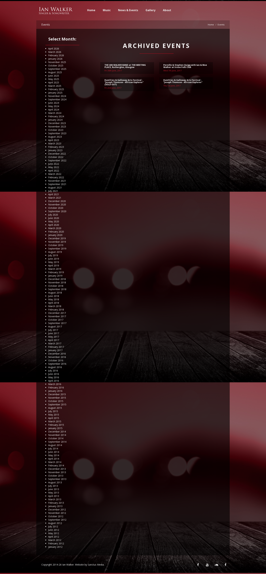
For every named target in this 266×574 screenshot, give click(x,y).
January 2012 (55, 546)
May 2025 (53, 79)
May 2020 (53, 221)
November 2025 (57, 62)
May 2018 (53, 299)
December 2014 (57, 431)
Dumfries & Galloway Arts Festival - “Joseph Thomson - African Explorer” (182, 81)
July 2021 (53, 191)
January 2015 (55, 428)
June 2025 (53, 75)
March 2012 (54, 540)
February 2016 (56, 387)
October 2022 (55, 157)
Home (91, 10)
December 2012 (57, 509)
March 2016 (54, 384)
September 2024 (57, 99)
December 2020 (57, 201)
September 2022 (57, 160)
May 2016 (53, 377)
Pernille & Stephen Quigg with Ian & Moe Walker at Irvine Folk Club (185, 66)
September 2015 (57, 404)
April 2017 (53, 340)
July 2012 (53, 526)
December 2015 (57, 394)
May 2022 (53, 167)
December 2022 (57, 153)
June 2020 (53, 218)
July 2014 (53, 448)
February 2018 (56, 309)
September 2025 (57, 69)
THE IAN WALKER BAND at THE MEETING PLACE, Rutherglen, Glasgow (125, 66)
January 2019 (55, 275)
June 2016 (53, 374)
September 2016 (57, 363)
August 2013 (55, 482)
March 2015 (54, 421)
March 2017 (54, 343)
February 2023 (56, 146)
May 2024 (53, 106)
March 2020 (54, 228)
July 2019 (53, 255)
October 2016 (55, 360)
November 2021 (57, 180)
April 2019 (53, 265)
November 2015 (57, 397)
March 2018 (54, 306)
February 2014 (56, 465)
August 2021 (55, 187)
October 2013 (55, 475)
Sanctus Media (96, 564)
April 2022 (53, 170)
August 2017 (55, 326)
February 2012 (56, 543)
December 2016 (57, 353)
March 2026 (54, 52)
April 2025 (53, 82)
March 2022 (54, 174)
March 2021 (54, 197)
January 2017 (55, 350)
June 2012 (53, 529)
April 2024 (53, 109)
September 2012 (57, 519)
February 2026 (56, 55)
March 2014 (54, 462)
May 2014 (53, 455)
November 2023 (57, 126)
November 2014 (57, 435)
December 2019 (57, 238)
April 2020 (53, 224)
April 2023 (53, 140)
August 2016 (55, 367)
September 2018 (57, 289)
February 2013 (56, 502)
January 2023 (55, 150)
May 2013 (53, 492)
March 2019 (54, 268)
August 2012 (55, 523)
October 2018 (55, 285)
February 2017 (56, 346)
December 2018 (57, 279)
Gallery (150, 10)
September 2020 (57, 211)
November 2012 (57, 513)
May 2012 (53, 533)
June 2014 (53, 452)
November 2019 (57, 241)
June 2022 (53, 163)
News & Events (128, 10)
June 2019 (53, 258)
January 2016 (55, 390)
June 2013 (53, 489)
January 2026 (55, 58)
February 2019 (56, 272)
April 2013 (53, 496)
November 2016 (57, 357)
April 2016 (53, 380)
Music (107, 10)
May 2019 (53, 262)
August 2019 (55, 252)
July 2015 (53, 411)
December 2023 (57, 123)
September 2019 (57, 248)
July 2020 (53, 214)
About (167, 10)
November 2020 (57, 204)
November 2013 (57, 472)
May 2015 (53, 414)
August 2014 (55, 445)
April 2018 (53, 302)
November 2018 (57, 282)
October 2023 (55, 130)
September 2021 (57, 184)
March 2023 (54, 143)
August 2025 (55, 72)
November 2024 (57, 96)
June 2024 (53, 102)
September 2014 (57, 441)
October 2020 (55, 207)
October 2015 (55, 401)
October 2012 (55, 516)
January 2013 (55, 506)
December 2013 (57, 468)
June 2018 (53, 296)
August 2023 (55, 136)
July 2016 (53, 370)
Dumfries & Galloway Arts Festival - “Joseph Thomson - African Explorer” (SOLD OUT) (124, 83)
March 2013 (54, 499)
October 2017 (55, 319)
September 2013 (57, 479)
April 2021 (53, 194)
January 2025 (55, 92)
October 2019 (55, 245)
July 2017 (53, 329)
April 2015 (53, 418)
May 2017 (53, 336)
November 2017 (57, 316)
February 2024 (56, 116)
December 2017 (57, 313)
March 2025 (54, 85)
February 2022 (56, 177)
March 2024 (54, 113)
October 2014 (55, 438)
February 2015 (56, 424)
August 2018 (55, 292)
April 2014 (53, 458)
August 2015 (55, 407)
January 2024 (55, 119)
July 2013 (53, 485)
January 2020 (55, 235)
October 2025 (55, 65)
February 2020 (56, 231)
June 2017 (53, 333)
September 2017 (57, 323)
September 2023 (57, 133)
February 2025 (56, 89)
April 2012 (53, 536)
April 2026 (53, 48)
